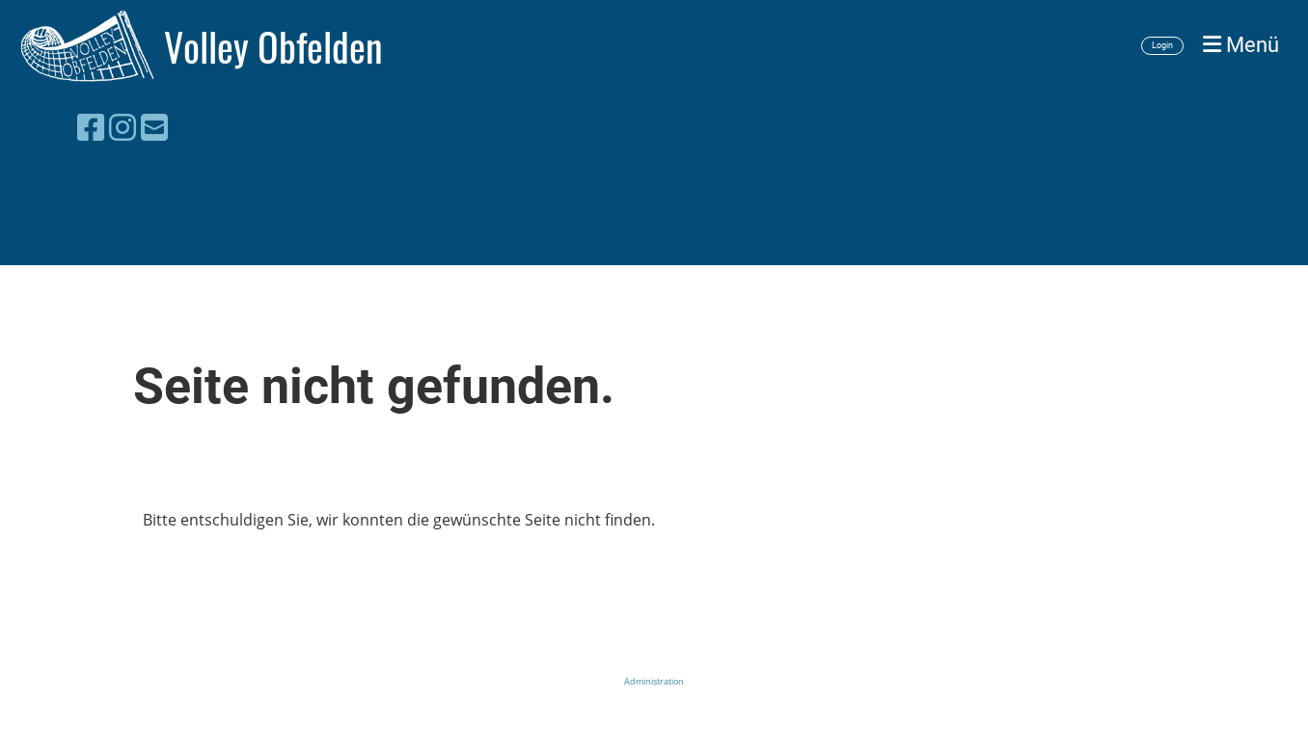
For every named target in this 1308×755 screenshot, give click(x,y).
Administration (654, 681)
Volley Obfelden (273, 46)
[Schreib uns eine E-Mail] (154, 127)
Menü (1241, 45)
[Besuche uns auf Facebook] (90, 127)
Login (1162, 45)
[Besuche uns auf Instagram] (122, 127)
